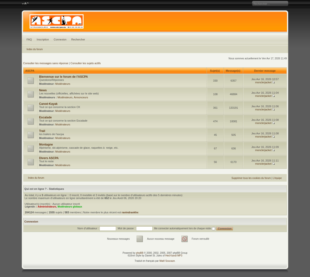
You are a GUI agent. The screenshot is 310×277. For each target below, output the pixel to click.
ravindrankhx (130, 212)
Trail (42, 131)
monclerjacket (263, 82)
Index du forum (35, 49)
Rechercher (78, 39)
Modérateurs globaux (70, 206)
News (43, 90)
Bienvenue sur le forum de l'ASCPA (63, 76)
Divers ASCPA (49, 158)
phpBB (139, 253)
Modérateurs (62, 83)
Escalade (45, 117)
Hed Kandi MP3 (173, 255)
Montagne (46, 144)
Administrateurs (47, 206)
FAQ (29, 39)
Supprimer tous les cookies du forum (251, 178)
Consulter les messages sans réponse (45, 63)
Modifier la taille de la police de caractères (25, 3)
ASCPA (29, 70)
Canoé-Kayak (48, 104)
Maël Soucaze (167, 261)
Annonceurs (81, 97)
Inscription (43, 39)
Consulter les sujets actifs (85, 63)
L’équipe (277, 178)
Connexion (60, 39)
